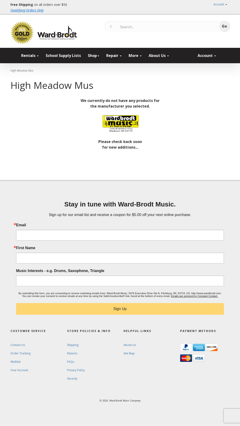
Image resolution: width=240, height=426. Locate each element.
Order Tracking (20, 353)
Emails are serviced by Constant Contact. (194, 296)
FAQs (70, 362)
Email (21, 225)
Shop (93, 55)
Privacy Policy (76, 370)
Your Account (19, 370)
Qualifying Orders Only (27, 10)
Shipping (73, 345)
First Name (25, 248)
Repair (114, 55)
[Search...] (139, 26)
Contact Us (17, 345)
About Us (159, 55)
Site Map (129, 353)
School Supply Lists (63, 55)
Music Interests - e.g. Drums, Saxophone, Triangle (60, 271)
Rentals (30, 55)
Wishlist (15, 362)
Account (220, 4)
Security (72, 379)
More (135, 55)
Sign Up (120, 309)
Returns (72, 353)
